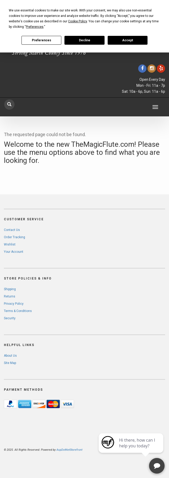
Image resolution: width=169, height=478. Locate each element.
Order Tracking (14, 237)
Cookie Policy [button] (77, 21)
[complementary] (131, 449)
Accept (127, 40)
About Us (10, 355)
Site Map (10, 363)
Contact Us (12, 230)
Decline (84, 40)
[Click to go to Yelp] (161, 68)
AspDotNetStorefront (69, 450)
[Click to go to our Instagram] (152, 68)
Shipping (10, 289)
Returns (9, 296)
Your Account (13, 252)
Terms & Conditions (18, 311)
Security (10, 318)
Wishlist (10, 244)
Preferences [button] (34, 27)
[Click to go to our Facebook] (142, 68)
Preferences (41, 40)
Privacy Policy (14, 304)
